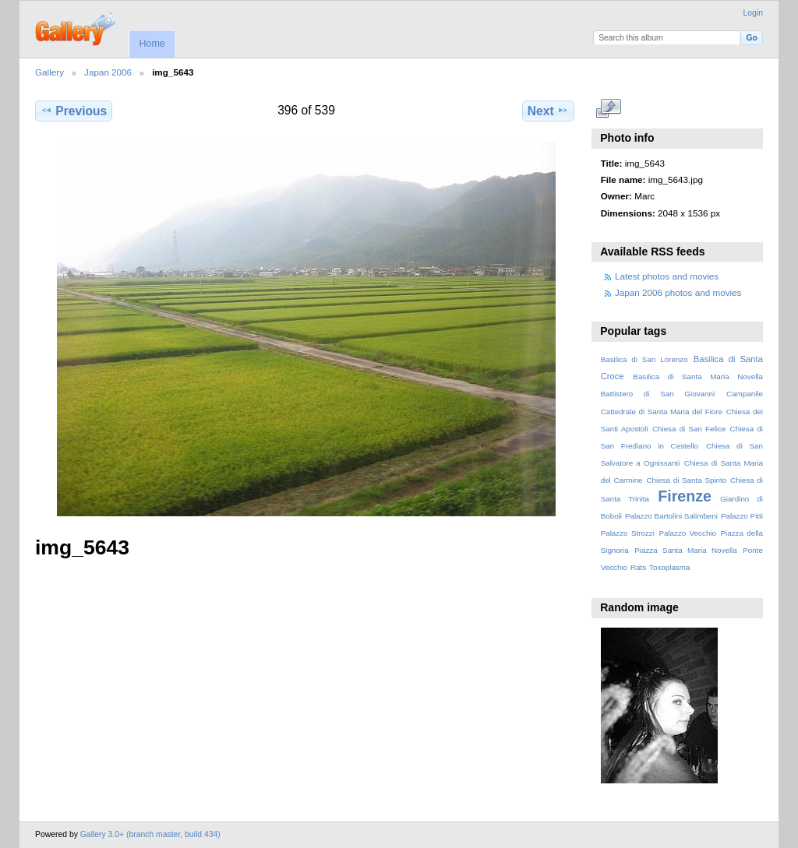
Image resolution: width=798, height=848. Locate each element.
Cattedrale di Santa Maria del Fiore (661, 411)
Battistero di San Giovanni (658, 393)
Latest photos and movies (667, 276)
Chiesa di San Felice (689, 428)
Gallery (49, 72)
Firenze (684, 496)
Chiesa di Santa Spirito (686, 480)
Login (753, 13)
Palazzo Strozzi (628, 533)
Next (548, 111)
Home (151, 43)
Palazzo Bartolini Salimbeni (671, 516)
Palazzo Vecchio (687, 533)
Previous (74, 111)
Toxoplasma (669, 567)
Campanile (744, 393)
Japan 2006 (108, 72)
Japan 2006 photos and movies (678, 292)
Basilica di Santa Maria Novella (698, 376)
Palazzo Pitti (742, 516)
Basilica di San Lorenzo (644, 359)
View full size (609, 109)
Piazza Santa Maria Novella (685, 550)
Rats (638, 567)
